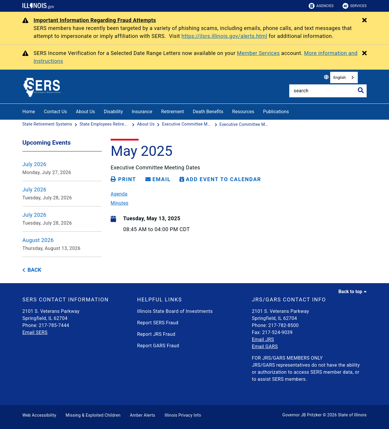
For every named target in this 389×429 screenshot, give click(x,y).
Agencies (321, 6)
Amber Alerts (142, 415)
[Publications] (293, 111)
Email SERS (34, 332)
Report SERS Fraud (157, 322)
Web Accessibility (39, 415)
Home (28, 111)
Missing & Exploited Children (93, 415)
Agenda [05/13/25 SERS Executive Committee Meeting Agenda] (119, 194)
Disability (113, 111)
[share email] (158, 179)
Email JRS (263, 339)
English (339, 77)
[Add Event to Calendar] (220, 179)
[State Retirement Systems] (47, 124)
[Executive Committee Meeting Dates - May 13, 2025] (245, 124)
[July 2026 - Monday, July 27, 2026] (62, 168)
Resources (243, 111)
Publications (276, 111)
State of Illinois (352, 415)
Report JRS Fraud (156, 334)
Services (355, 6)
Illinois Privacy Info (182, 415)
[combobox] (344, 77)
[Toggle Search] (361, 90)
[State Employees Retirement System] (105, 124)
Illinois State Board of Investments (175, 311)
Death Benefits (208, 111)
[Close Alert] (364, 20)
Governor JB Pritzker (302, 415)
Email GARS (265, 346)
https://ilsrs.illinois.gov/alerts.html (224, 36)
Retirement (172, 111)
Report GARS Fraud (158, 345)
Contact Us (55, 111)
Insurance (142, 111)
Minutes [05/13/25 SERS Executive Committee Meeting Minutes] (120, 203)
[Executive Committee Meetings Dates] (187, 124)
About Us (85, 111)
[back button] (31, 270)
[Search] (328, 90)
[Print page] (123, 179)
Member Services (258, 53)
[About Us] (146, 124)
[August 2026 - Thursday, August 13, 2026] (62, 244)
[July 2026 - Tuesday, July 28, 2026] (62, 194)
